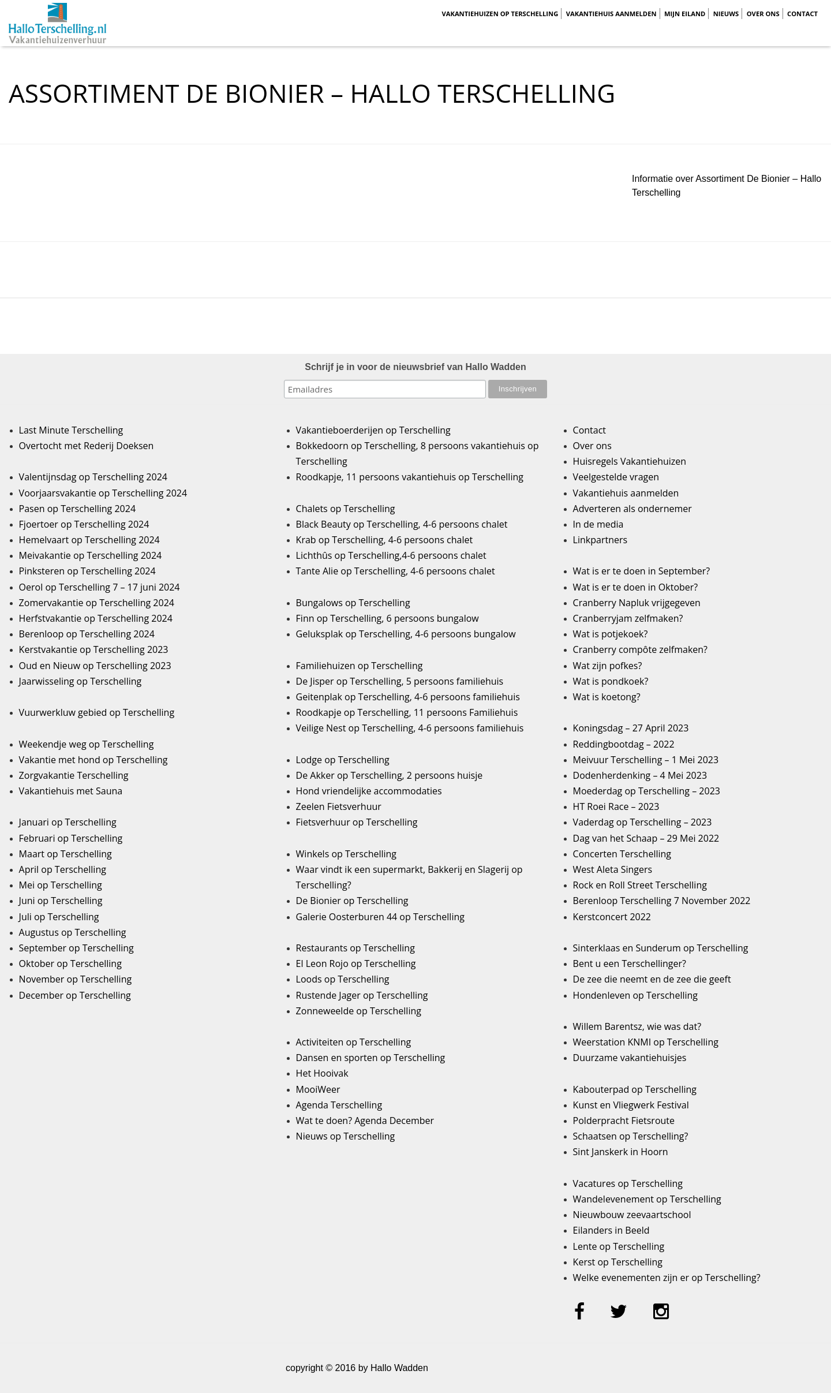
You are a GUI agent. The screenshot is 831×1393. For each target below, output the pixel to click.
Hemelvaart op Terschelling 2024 (89, 539)
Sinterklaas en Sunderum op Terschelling (660, 948)
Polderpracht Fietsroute (624, 1120)
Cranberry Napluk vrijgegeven (637, 602)
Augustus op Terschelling (72, 932)
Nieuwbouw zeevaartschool (632, 1214)
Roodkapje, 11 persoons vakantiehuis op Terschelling (409, 476)
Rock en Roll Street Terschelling (640, 885)
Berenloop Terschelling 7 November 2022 (662, 900)
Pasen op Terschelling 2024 (77, 508)
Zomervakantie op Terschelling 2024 (96, 602)
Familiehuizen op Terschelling (359, 665)
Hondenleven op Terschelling (635, 995)
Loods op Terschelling (343, 979)
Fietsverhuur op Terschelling (357, 822)
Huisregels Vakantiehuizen (630, 461)
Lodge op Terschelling (343, 759)
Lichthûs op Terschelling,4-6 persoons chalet (391, 555)
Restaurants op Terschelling (355, 948)
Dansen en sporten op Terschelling (371, 1057)
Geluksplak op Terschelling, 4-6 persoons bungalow (406, 634)
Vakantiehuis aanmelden (611, 13)
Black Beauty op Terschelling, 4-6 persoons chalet (402, 524)
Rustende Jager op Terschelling (362, 995)
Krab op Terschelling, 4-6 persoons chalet (384, 539)
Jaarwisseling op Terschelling (80, 681)
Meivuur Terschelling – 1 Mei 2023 (646, 759)
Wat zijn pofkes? (607, 665)
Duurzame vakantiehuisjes (630, 1057)
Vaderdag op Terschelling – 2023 (642, 822)
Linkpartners (600, 539)
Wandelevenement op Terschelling (647, 1199)
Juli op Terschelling (59, 916)
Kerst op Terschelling (617, 1262)
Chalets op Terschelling (345, 508)
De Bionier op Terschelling (352, 900)
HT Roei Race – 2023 (616, 806)
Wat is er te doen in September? (641, 571)
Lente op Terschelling (619, 1246)
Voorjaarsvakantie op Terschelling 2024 (103, 493)
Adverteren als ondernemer (632, 508)
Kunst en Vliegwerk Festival (631, 1105)
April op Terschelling (62, 869)
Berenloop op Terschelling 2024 (87, 634)
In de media (598, 524)
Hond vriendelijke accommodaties (369, 791)
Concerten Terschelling (622, 853)
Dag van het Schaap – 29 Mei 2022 (646, 838)
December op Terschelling (75, 995)
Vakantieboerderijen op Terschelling (373, 430)
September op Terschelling (76, 948)
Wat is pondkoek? (611, 681)
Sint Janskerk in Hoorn (620, 1151)
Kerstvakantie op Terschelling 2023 (94, 649)
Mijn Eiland (684, 13)
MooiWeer (318, 1089)
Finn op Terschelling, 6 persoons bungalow (387, 618)
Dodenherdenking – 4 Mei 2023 (640, 775)
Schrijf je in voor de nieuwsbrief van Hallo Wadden (415, 367)
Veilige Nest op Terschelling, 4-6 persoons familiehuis (410, 728)
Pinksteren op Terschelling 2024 (87, 571)
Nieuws (726, 13)
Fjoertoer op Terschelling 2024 (84, 524)
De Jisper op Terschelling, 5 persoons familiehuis (400, 681)
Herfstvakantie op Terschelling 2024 (96, 618)
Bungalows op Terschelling (353, 602)
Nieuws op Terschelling (345, 1136)
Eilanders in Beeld (611, 1230)
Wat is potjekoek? (610, 634)
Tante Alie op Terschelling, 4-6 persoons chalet (395, 571)
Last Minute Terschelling (71, 430)
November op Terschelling (75, 979)
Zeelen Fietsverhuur (338, 806)
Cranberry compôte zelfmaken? (640, 649)
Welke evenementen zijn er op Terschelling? (667, 1277)
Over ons (763, 13)
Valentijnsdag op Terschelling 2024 (93, 476)
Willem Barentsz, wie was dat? (637, 1026)
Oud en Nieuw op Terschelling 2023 (95, 665)
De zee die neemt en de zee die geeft (652, 979)
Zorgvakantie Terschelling (74, 775)
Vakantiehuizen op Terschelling (499, 13)
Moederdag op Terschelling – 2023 (646, 791)
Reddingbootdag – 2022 (624, 744)
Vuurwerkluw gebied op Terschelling (96, 712)
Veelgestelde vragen (616, 476)
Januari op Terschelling (68, 822)
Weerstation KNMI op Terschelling (645, 1042)
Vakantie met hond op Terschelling (93, 759)
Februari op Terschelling (71, 838)
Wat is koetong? (607, 696)
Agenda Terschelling (339, 1105)
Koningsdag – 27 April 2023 (631, 728)
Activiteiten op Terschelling (353, 1042)
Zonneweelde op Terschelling (358, 1010)
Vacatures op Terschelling (628, 1183)
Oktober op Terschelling (70, 963)
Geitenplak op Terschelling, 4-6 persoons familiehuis (408, 696)
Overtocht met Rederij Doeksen (86, 445)
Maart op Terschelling (65, 853)
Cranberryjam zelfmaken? (628, 618)
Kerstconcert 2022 (612, 916)
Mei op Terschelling (60, 885)
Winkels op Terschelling (346, 853)
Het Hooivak (322, 1073)
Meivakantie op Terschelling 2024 (90, 555)
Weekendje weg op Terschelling (86, 744)
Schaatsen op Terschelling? (630, 1136)
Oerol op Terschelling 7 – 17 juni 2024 (99, 587)
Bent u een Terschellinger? (629, 963)
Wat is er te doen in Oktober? (635, 587)
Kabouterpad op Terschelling (635, 1089)
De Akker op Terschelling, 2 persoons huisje (389, 775)
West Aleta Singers (613, 869)
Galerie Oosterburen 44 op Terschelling (380, 916)
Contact (802, 13)
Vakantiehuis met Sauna (71, 791)
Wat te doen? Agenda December (365, 1120)
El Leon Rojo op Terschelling (356, 963)
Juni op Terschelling (61, 900)
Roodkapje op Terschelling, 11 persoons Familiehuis (407, 712)
